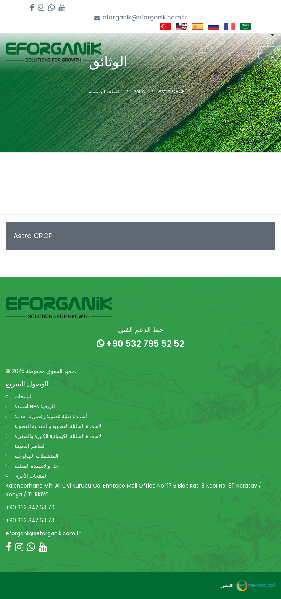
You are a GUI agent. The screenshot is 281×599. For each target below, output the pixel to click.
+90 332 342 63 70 (30, 507)
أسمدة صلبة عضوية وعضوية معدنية (51, 416)
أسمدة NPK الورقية (35, 406)
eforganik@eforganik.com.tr (140, 17)
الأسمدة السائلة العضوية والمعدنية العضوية (59, 426)
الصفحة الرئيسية (104, 91)
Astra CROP (32, 236)
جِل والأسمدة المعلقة (36, 466)
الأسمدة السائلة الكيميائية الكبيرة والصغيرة (59, 436)
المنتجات (24, 396)
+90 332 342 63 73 (30, 520)
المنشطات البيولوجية (36, 456)
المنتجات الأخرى (31, 476)
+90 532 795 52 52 (140, 343)
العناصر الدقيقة (30, 446)
